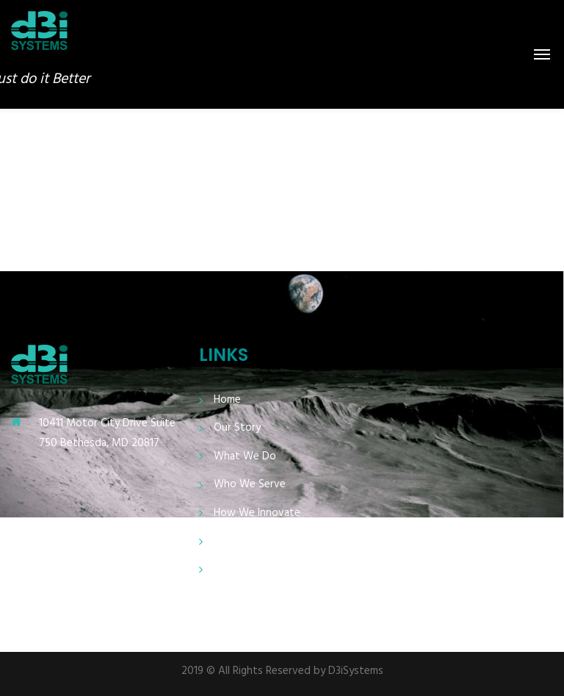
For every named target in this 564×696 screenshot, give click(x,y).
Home (227, 400)
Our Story (237, 428)
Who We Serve (250, 484)
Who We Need (249, 541)
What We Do (245, 456)
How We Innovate (257, 513)
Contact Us (241, 569)
